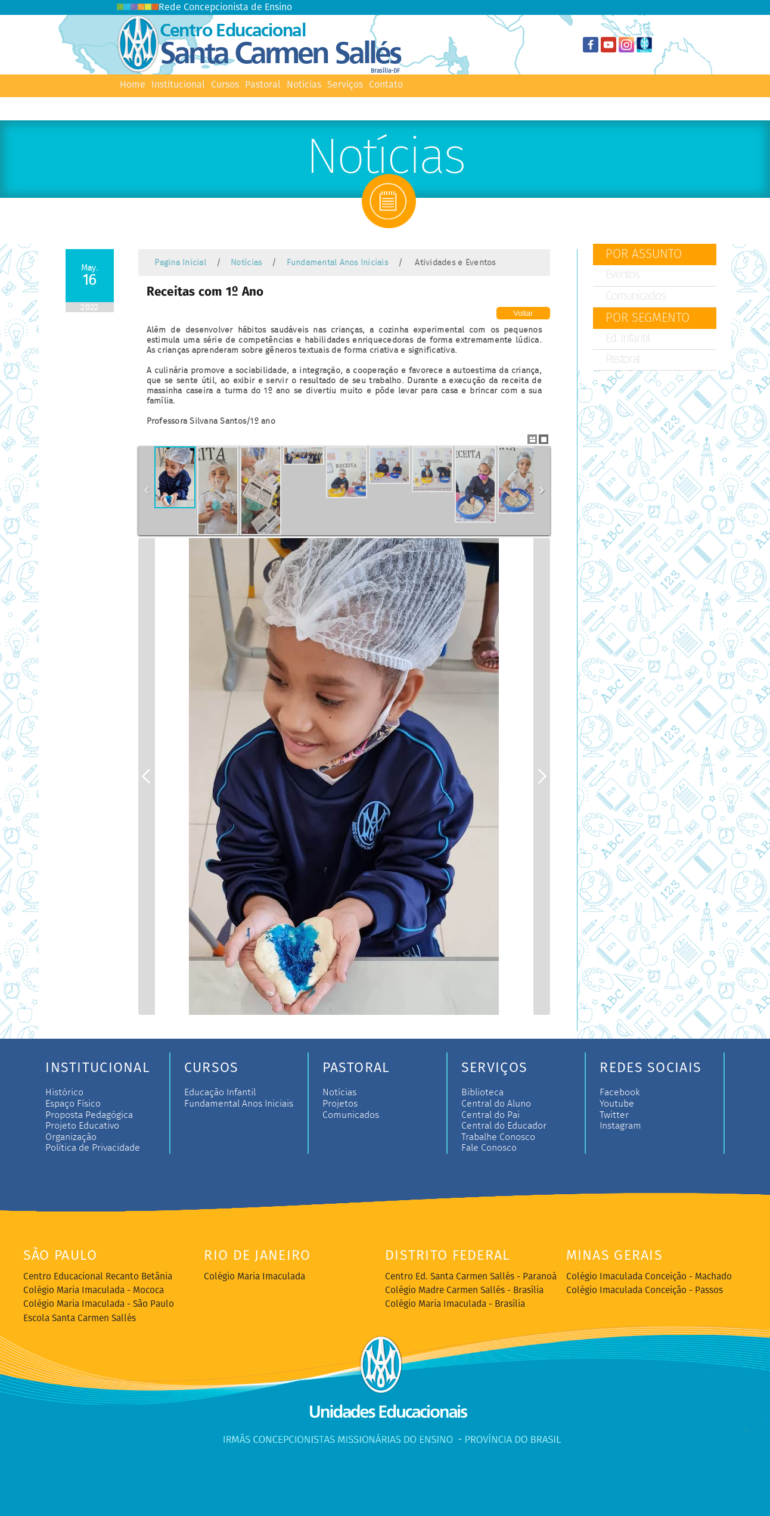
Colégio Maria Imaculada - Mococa (93, 1291)
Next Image (541, 776)
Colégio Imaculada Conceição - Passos (644, 1291)
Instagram (620, 1125)
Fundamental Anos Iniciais (337, 262)
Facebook (620, 1092)
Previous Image (146, 776)
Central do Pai (490, 1115)
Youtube (617, 1103)
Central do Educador (504, 1125)
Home (132, 84)
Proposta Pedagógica (89, 1115)
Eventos (622, 275)
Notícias (304, 84)
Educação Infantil (220, 1092)
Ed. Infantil (628, 339)
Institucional (178, 84)
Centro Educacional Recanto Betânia (97, 1277)
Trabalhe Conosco (498, 1137)
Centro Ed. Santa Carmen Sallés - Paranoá (471, 1277)
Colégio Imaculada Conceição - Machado (649, 1277)
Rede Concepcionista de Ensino (204, 7)
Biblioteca (482, 1092)
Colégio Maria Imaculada (254, 1277)
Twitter (614, 1115)
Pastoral (263, 84)
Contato (386, 84)
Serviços (345, 84)
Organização (71, 1137)
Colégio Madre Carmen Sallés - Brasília (464, 1291)
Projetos (340, 1103)
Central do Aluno (496, 1103)
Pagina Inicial (180, 262)
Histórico (64, 1092)
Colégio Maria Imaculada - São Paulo (98, 1304)
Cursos (225, 84)
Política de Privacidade (92, 1147)
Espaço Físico (73, 1103)
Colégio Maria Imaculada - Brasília (455, 1304)
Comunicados (636, 297)
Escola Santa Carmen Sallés (79, 1319)
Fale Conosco (489, 1147)
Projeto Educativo (82, 1125)
